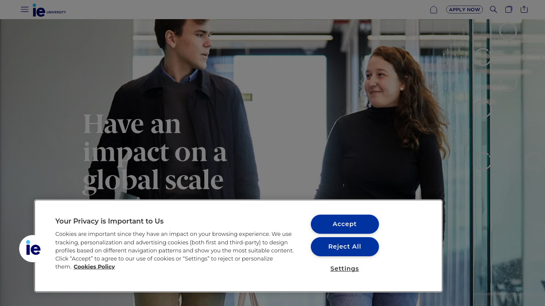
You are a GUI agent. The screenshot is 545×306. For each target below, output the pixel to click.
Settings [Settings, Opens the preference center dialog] (344, 268)
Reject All (344, 246)
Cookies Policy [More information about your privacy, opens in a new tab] (94, 267)
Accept (344, 224)
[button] (32, 248)
